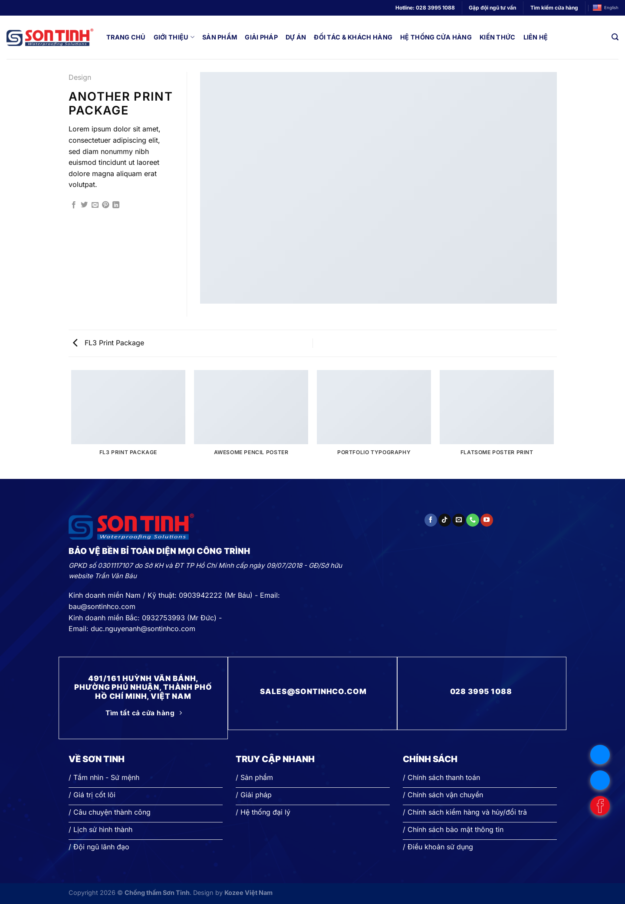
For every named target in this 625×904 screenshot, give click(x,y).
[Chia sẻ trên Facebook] (73, 205)
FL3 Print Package (108, 342)
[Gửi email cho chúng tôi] (458, 520)
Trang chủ (126, 37)
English (605, 8)
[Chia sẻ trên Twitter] (84, 205)
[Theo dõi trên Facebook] (430, 520)
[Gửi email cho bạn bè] (95, 205)
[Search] (615, 37)
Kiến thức (498, 37)
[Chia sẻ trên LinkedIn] (115, 205)
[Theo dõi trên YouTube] (486, 520)
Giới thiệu (174, 37)
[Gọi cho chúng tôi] (472, 520)
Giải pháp (261, 37)
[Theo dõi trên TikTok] (444, 520)
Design (80, 77)
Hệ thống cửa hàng (436, 37)
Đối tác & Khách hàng (353, 37)
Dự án (296, 37)
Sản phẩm (219, 37)
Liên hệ (535, 37)
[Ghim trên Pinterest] (105, 205)
